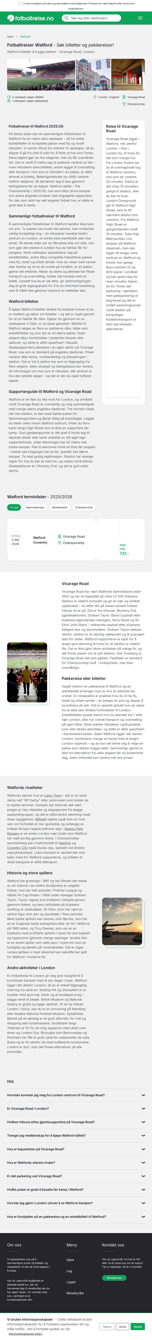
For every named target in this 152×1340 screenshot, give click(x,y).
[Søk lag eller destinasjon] (95, 18)
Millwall (40, 819)
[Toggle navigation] (140, 18)
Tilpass (106, 1326)
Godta (138, 1326)
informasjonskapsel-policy (25, 1333)
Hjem (70, 1260)
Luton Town (53, 795)
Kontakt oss (114, 1277)
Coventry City (17, 848)
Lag (69, 1271)
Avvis (122, 1326)
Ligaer (71, 1282)
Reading (65, 843)
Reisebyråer (75, 1293)
